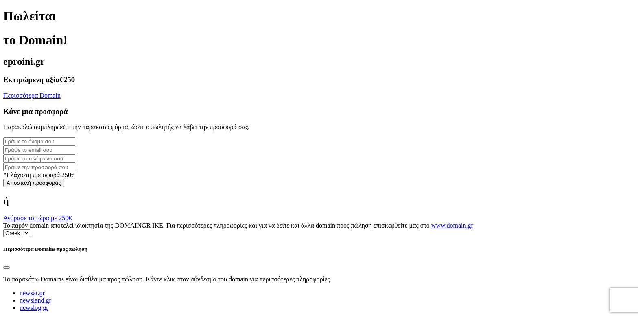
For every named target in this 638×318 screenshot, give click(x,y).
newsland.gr (35, 300)
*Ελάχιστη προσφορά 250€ (38, 174)
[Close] (6, 267)
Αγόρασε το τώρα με (37, 218)
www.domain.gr (452, 225)
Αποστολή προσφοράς (34, 183)
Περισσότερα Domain (32, 95)
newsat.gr (32, 292)
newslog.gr (34, 307)
